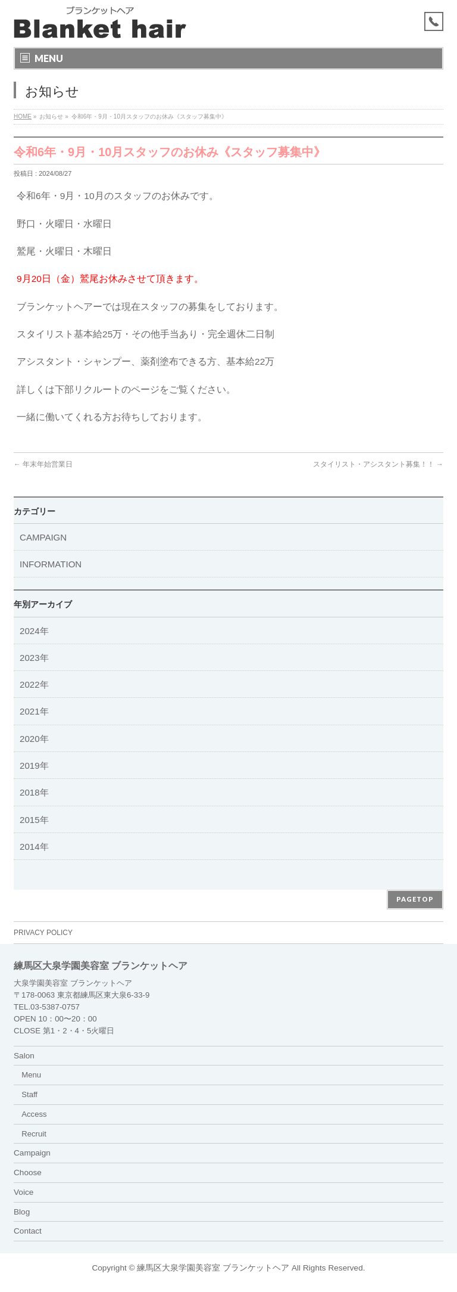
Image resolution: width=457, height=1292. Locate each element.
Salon (24, 1055)
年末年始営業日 (43, 464)
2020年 (34, 739)
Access (33, 1114)
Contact (28, 1230)
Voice (23, 1192)
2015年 (34, 820)
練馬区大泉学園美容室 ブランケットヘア (213, 1267)
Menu (31, 1074)
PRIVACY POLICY (43, 932)
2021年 (34, 711)
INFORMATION (51, 564)
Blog (22, 1211)
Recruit (33, 1133)
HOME (23, 116)
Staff (29, 1094)
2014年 (34, 846)
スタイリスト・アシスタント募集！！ (378, 464)
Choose (28, 1172)
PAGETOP (415, 899)
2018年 (34, 792)
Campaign (32, 1152)
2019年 (34, 765)
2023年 (34, 658)
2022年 (34, 684)
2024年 (34, 631)
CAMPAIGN (43, 537)
